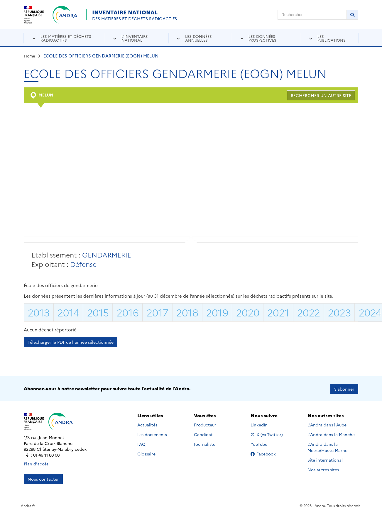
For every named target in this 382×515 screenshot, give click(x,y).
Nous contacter (43, 478)
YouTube (265, 443)
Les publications (331, 38)
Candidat (203, 434)
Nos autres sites (323, 469)
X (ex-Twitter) (268, 434)
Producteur (205, 424)
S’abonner (344, 388)
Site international (325, 459)
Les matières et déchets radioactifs (65, 38)
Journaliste (204, 443)
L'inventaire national (134, 38)
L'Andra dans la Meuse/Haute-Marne (327, 447)
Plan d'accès (36, 463)
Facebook (268, 453)
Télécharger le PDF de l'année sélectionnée (71, 342)
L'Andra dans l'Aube (326, 424)
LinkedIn (265, 424)
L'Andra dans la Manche (331, 434)
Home (29, 55)
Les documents (152, 434)
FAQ (141, 443)
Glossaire (146, 453)
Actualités (147, 424)
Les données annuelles (198, 38)
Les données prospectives (262, 38)
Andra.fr (28, 504)
